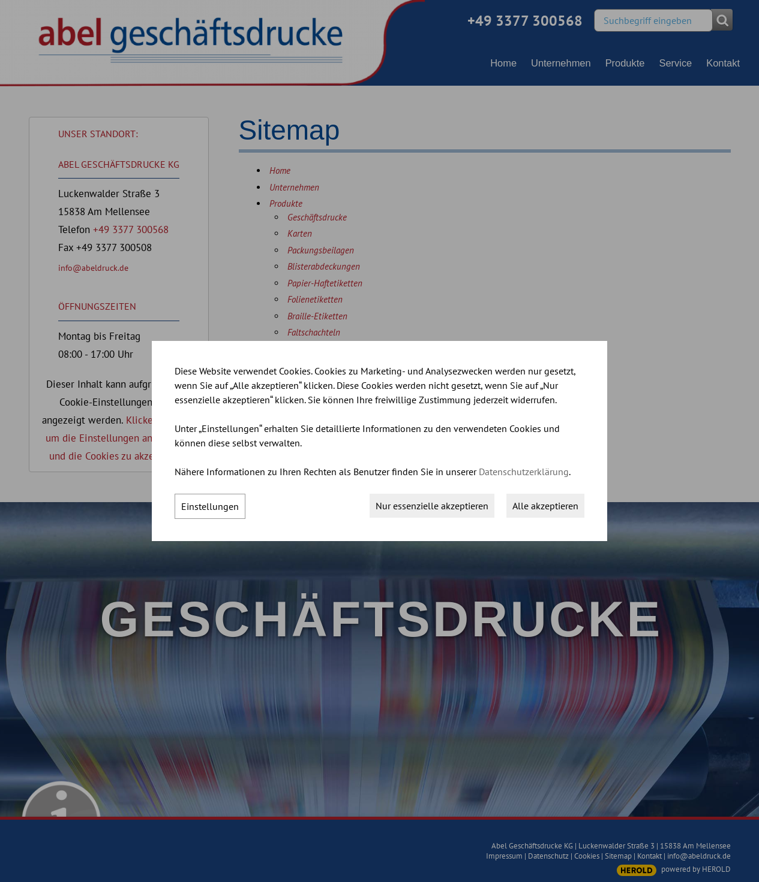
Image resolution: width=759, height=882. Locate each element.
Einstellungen (210, 506)
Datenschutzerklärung (524, 472)
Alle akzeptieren (545, 506)
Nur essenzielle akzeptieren (432, 506)
